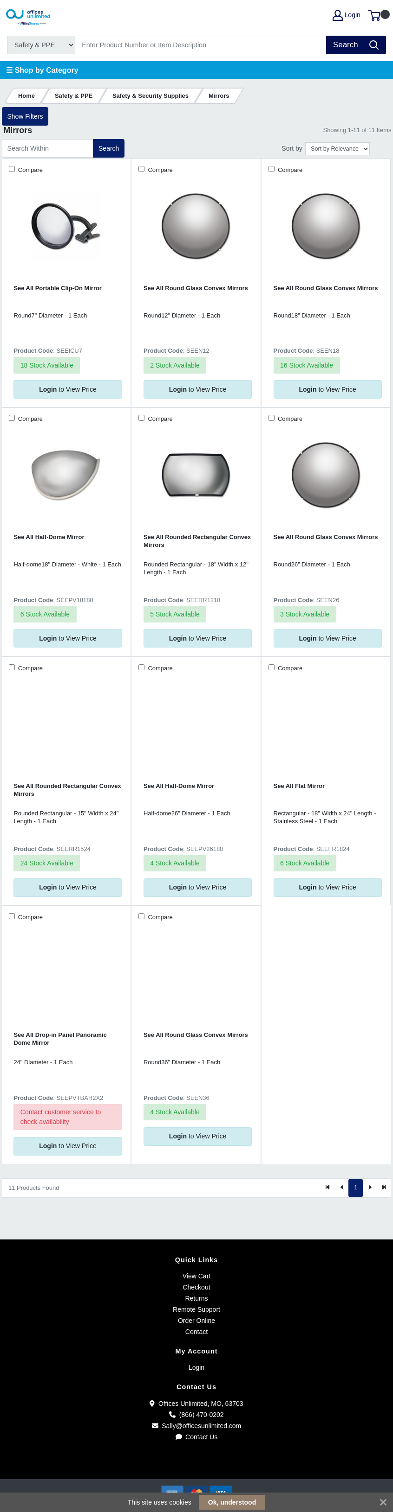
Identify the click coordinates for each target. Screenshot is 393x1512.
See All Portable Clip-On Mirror (57, 288)
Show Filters (25, 116)
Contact (196, 1331)
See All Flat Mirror (299, 785)
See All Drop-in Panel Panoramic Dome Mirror (59, 1038)
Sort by (292, 148)
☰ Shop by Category (42, 70)
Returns (196, 1298)
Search (108, 148)
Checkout (196, 1287)
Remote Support (196, 1309)
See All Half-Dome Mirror (48, 537)
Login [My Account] (346, 15)
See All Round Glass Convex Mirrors (196, 288)
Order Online (196, 1320)
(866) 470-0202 (196, 1414)
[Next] (370, 1188)
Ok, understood (232, 1502)
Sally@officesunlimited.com (197, 1425)
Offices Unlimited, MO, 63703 (196, 1403)
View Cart (196, 1276)
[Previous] (342, 1188)
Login (196, 1367)
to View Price (67, 389)
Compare (29, 169)
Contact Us (197, 1437)
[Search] (201, 45)
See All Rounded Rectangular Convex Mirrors (197, 541)
